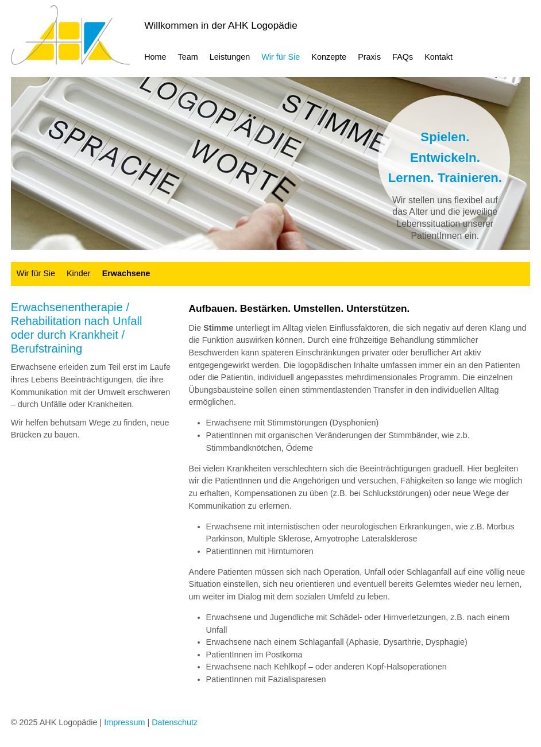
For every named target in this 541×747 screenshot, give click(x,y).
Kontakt (438, 56)
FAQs (402, 56)
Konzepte (328, 56)
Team (188, 56)
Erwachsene (126, 273)
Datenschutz (175, 722)
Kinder (79, 273)
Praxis (369, 56)
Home (155, 56)
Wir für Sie (280, 56)
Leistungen (230, 56)
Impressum (124, 722)
